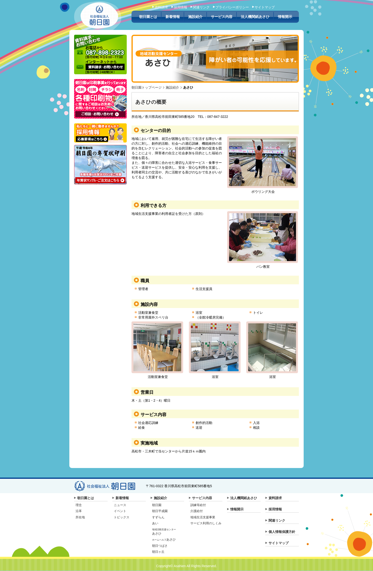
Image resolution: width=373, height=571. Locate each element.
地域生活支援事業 (202, 517)
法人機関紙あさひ (255, 17)
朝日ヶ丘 (158, 552)
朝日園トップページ (147, 87)
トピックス (121, 517)
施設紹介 (195, 17)
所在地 (80, 517)
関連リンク (201, 7)
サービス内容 (221, 17)
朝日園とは (148, 17)
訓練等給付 (198, 505)
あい (155, 523)
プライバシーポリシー (232, 7)
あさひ (164, 539)
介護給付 (196, 511)
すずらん (158, 517)
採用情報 (180, 7)
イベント (120, 511)
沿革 (79, 511)
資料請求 (161, 7)
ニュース (120, 505)
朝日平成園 (160, 511)
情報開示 (285, 17)
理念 (79, 505)
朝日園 (156, 505)
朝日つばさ (160, 546)
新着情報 (172, 17)
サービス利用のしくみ (205, 523)
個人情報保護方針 (282, 532)
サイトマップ (265, 7)
